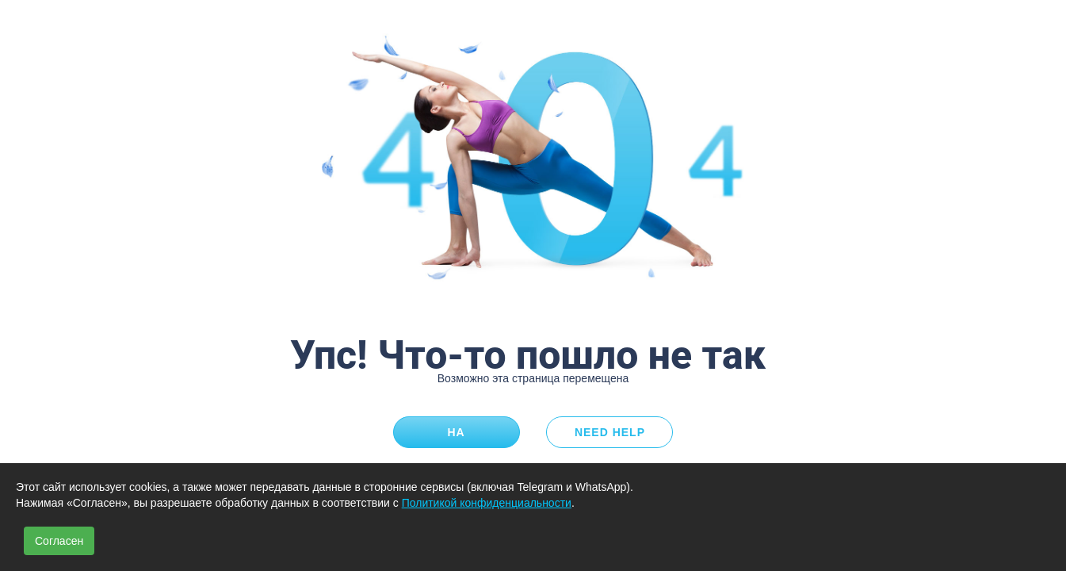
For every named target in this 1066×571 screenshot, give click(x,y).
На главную (456, 437)
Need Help (610, 432)
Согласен (59, 541)
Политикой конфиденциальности (486, 502)
